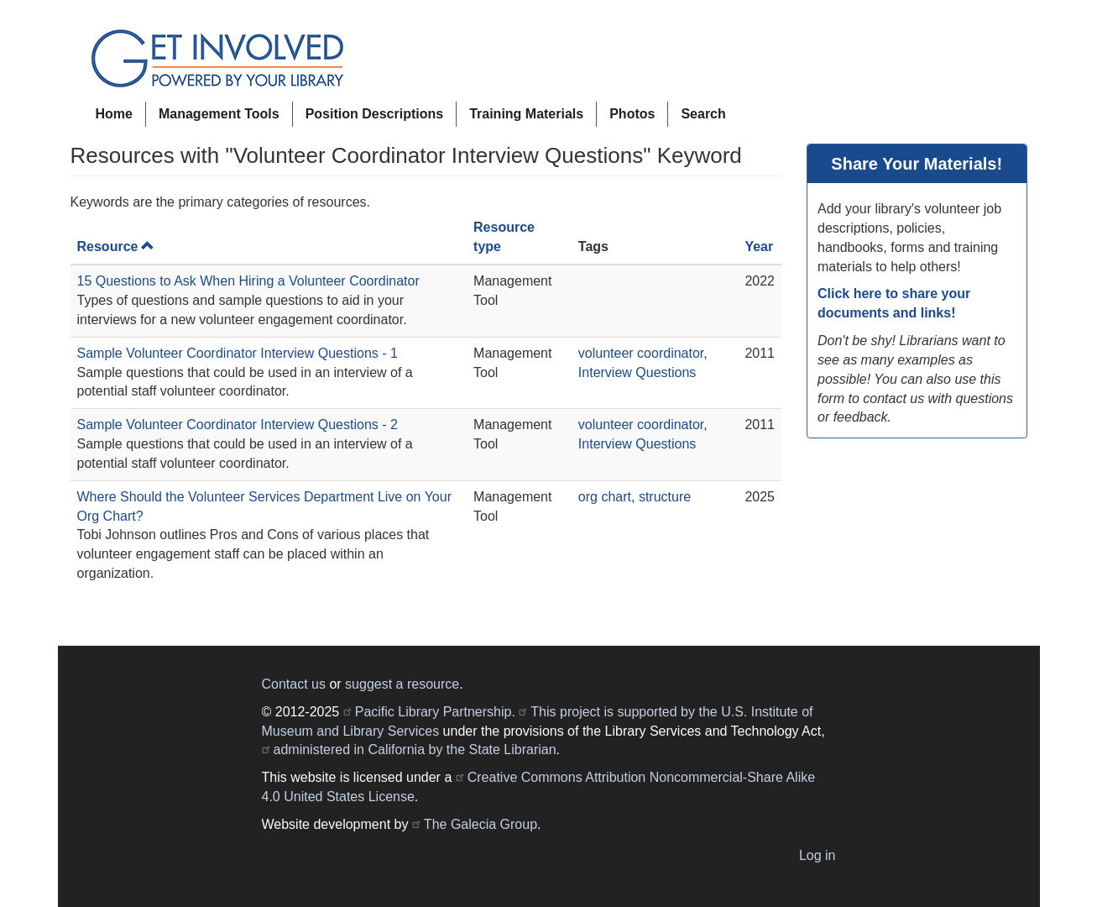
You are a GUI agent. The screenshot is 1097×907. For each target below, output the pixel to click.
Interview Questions (637, 372)
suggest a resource (402, 684)
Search (703, 114)
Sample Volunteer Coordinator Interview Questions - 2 (237, 424)
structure (665, 497)
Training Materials (526, 114)
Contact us (294, 684)
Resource (116, 246)
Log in (817, 855)
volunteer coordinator (640, 353)
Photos (632, 114)
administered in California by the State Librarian (415, 749)
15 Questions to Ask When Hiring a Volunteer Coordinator (248, 281)
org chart (604, 497)
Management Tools (219, 114)
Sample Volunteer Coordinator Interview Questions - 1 (237, 353)
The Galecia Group (480, 824)
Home (114, 114)
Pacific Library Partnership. (435, 712)
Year (758, 246)
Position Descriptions (374, 114)
